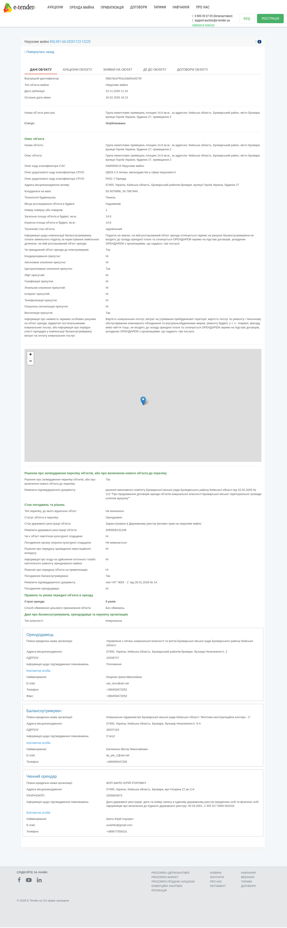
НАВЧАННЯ (181, 7)
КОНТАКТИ (217, 878)
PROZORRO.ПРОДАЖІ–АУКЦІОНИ (173, 882)
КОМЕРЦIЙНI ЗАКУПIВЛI (166, 887)
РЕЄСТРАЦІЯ (270, 19)
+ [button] (30, 356)
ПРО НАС (202, 7)
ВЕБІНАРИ (248, 878)
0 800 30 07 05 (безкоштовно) (212, 16)
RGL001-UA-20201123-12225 (70, 43)
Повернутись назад (39, 53)
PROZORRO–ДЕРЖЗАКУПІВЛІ (170, 873)
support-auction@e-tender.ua (211, 20)
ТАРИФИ (160, 7)
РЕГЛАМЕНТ (218, 887)
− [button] (30, 362)
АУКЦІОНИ (55, 7)
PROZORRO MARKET (165, 878)
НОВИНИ (216, 873)
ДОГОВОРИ (138, 7)
